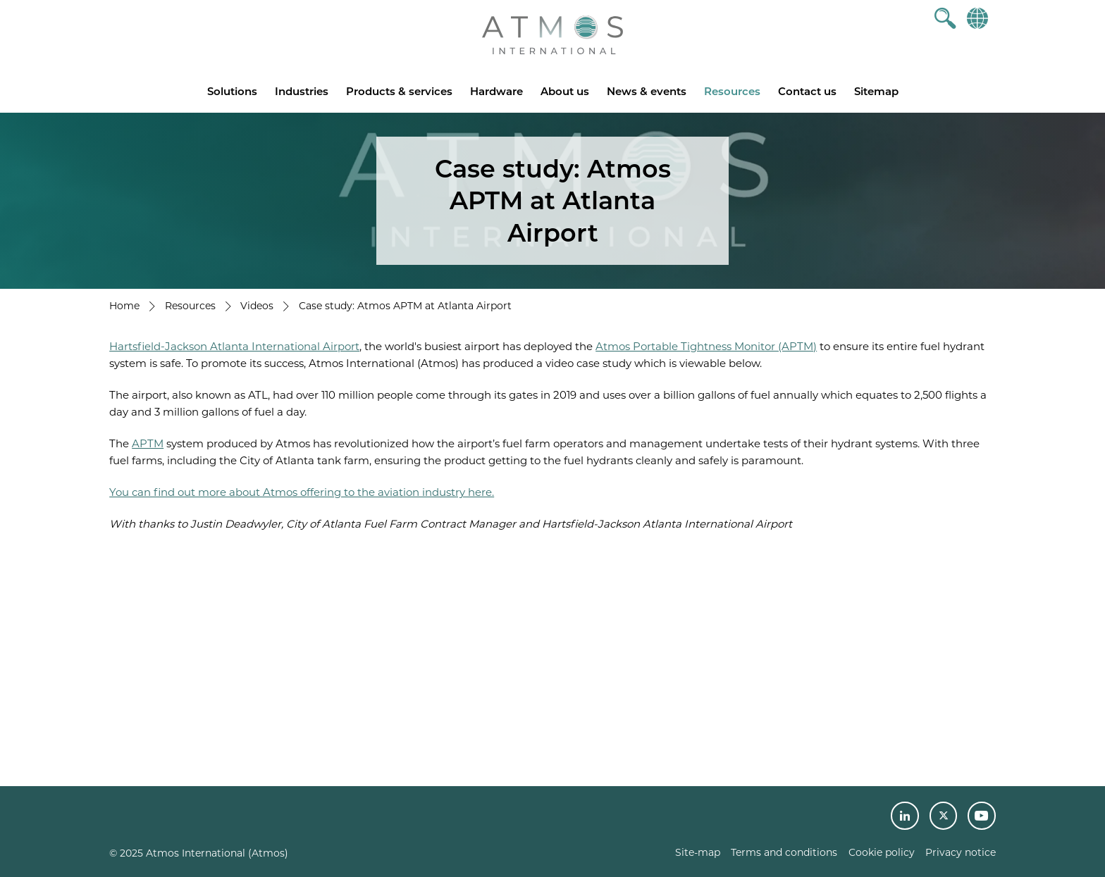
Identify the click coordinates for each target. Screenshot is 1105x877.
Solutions (232, 91)
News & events (646, 91)
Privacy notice (960, 852)
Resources (732, 91)
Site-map (697, 852)
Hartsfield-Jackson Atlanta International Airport (234, 346)
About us (565, 91)
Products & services (399, 91)
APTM (147, 443)
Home (124, 305)
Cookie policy (881, 852)
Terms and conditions (784, 852)
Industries (301, 91)
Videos (256, 305)
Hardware (496, 91)
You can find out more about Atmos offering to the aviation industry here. (301, 492)
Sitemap (876, 91)
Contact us (807, 91)
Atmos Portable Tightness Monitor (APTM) (706, 346)
